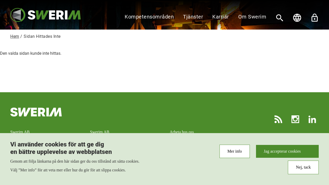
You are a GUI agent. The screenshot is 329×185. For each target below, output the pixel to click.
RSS (278, 119)
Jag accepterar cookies (282, 153)
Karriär (220, 17)
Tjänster (193, 17)
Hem (14, 36)
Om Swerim (252, 17)
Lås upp (314, 18)
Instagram (295, 119)
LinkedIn (312, 119)
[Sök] (280, 18)
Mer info (234, 153)
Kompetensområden (149, 17)
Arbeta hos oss (182, 132)
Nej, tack (303, 169)
